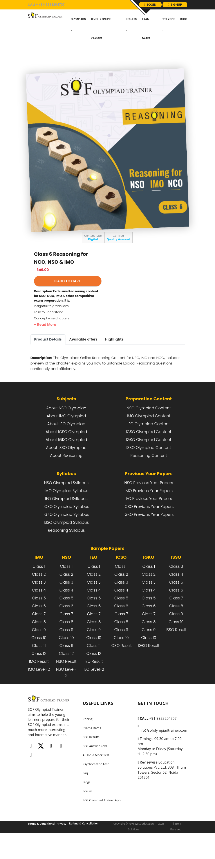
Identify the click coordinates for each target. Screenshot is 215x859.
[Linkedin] (61, 767)
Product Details (48, 359)
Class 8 (39, 642)
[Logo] (46, 35)
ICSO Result (121, 666)
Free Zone (168, 45)
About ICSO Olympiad (66, 452)
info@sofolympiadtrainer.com (162, 749)
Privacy (60, 844)
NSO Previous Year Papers (148, 503)
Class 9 (39, 650)
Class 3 (39, 602)
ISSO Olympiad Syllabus (66, 543)
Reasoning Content (148, 476)
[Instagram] (51, 767)
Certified (118, 258)
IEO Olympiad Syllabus (66, 519)
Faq (85, 793)
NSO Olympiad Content (148, 428)
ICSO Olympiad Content (149, 452)
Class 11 (39, 666)
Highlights (114, 359)
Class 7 (39, 634)
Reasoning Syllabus (66, 550)
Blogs (86, 802)
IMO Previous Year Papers (149, 511)
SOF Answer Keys (95, 766)
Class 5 (39, 618)
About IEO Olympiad (66, 444)
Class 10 (38, 658)
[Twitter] (41, 767)
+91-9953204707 (157, 738)
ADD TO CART (68, 301)
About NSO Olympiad (66, 428)
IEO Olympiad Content (149, 444)
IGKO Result (148, 666)
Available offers (83, 359)
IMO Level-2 (39, 689)
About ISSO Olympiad (66, 468)
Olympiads (78, 45)
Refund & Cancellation (81, 844)
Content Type (93, 258)
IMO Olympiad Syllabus (66, 511)
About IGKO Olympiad (66, 460)
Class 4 (39, 610)
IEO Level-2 (93, 689)
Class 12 (38, 674)
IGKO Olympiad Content (148, 460)
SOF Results (91, 757)
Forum (87, 812)
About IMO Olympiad (66, 436)
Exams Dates (92, 748)
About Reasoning (66, 476)
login (175, 7)
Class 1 (39, 587)
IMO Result (39, 682)
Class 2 (39, 594)
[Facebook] (31, 767)
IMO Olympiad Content (148, 436)
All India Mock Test (96, 775)
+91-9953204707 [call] (50, 7)
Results (131, 45)
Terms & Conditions (40, 844)
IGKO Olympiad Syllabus (66, 535)
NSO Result (66, 682)
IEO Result (94, 682)
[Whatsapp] (31, 776)
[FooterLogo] (49, 720)
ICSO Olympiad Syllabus (66, 527)
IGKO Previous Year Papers (148, 535)
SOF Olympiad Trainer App (102, 821)
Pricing (87, 739)
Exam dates (146, 49)
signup (173, 22)
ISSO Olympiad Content (148, 468)
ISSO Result (176, 650)
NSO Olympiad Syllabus (66, 503)
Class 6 (39, 626)
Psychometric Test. (96, 784)
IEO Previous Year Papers (148, 519)
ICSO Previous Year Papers (148, 527)
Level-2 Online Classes (101, 49)
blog (183, 39)
